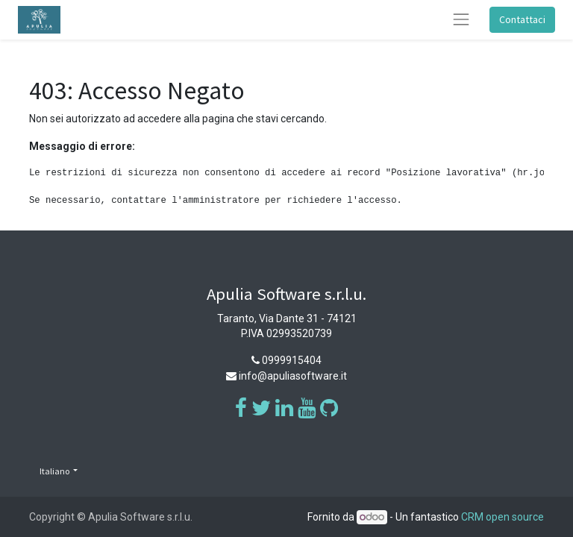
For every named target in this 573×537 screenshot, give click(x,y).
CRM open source (502, 517)
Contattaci (522, 19)
